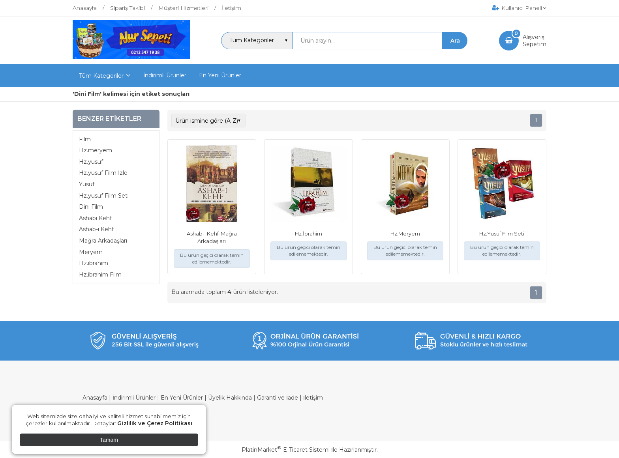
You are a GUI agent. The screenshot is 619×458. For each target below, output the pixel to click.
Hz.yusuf (91, 161)
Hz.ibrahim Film (100, 274)
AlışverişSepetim (534, 41)
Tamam (109, 440)
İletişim (313, 397)
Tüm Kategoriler (101, 75)
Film (85, 139)
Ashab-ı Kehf (96, 229)
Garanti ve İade (277, 397)
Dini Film (91, 206)
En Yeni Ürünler (182, 397)
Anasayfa (95, 397)
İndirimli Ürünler (134, 397)
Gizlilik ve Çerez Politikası (154, 423)
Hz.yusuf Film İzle (103, 172)
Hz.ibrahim (93, 263)
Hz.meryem (95, 150)
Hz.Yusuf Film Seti (501, 233)
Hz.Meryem (405, 233)
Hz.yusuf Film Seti (104, 195)
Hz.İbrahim (308, 233)
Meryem (91, 252)
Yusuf (86, 184)
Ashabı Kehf (95, 218)
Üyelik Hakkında (230, 397)
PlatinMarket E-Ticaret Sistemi (286, 449)
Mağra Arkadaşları (103, 240)
